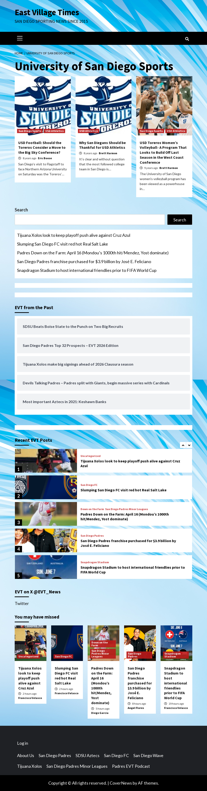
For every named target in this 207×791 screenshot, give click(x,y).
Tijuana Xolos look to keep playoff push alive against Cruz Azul (73, 235)
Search (21, 209)
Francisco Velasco (30, 698)
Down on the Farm (92, 509)
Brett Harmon (108, 153)
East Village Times (47, 12)
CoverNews (121, 783)
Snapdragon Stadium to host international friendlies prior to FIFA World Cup (87, 270)
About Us (25, 755)
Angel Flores (136, 708)
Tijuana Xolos (29, 766)
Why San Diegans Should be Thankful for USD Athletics (102, 145)
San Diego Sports (29, 131)
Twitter (22, 603)
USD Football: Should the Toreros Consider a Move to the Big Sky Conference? (42, 147)
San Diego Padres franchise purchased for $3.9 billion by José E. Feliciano (84, 261)
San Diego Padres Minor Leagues (126, 509)
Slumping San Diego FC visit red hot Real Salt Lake (62, 244)
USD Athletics (54, 131)
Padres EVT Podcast (131, 766)
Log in (22, 743)
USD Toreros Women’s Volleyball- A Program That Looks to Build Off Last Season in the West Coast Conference (163, 152)
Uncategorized (91, 456)
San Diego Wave (148, 755)
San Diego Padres (92, 535)
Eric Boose (45, 158)
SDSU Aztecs (87, 755)
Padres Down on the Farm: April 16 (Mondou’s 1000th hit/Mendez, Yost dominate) (93, 252)
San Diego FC (89, 485)
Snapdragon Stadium (95, 562)
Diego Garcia (99, 713)
